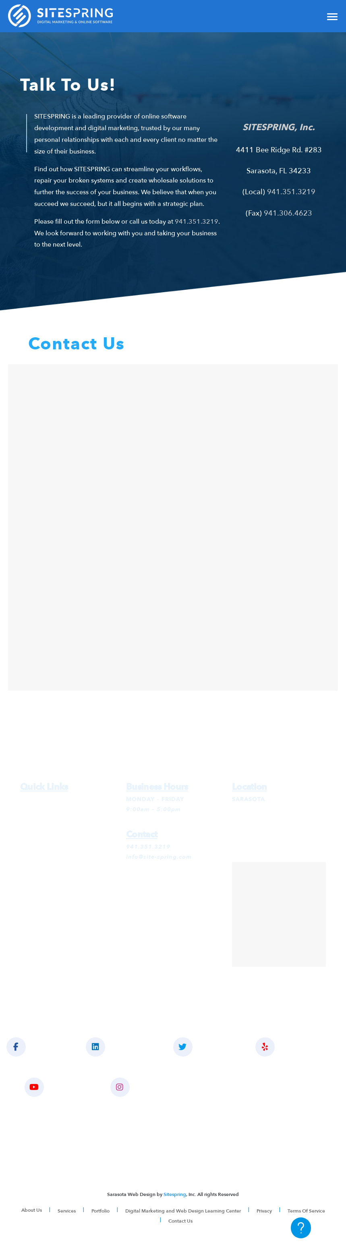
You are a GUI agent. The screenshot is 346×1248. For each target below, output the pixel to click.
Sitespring (175, 1194)
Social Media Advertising (58, 840)
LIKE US (32, 1047)
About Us (31, 1210)
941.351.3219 (196, 221)
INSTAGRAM (145, 1087)
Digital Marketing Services (60, 799)
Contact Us (180, 1221)
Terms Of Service (306, 1211)
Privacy (264, 1211)
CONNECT (117, 1047)
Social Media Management (60, 830)
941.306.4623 (288, 213)
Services (67, 1211)
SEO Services (39, 820)
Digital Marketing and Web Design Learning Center (183, 1211)
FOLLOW (202, 1047)
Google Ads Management (58, 810)
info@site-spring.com (159, 857)
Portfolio (100, 1211)
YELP (280, 1047)
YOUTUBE (55, 1087)
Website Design (43, 850)
